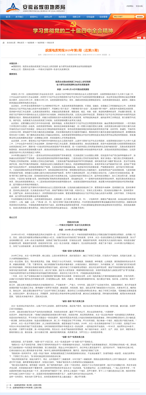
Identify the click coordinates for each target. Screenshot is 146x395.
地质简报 (41, 43)
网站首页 (20, 43)
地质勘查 (30, 43)
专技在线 (139, 6)
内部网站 (130, 6)
